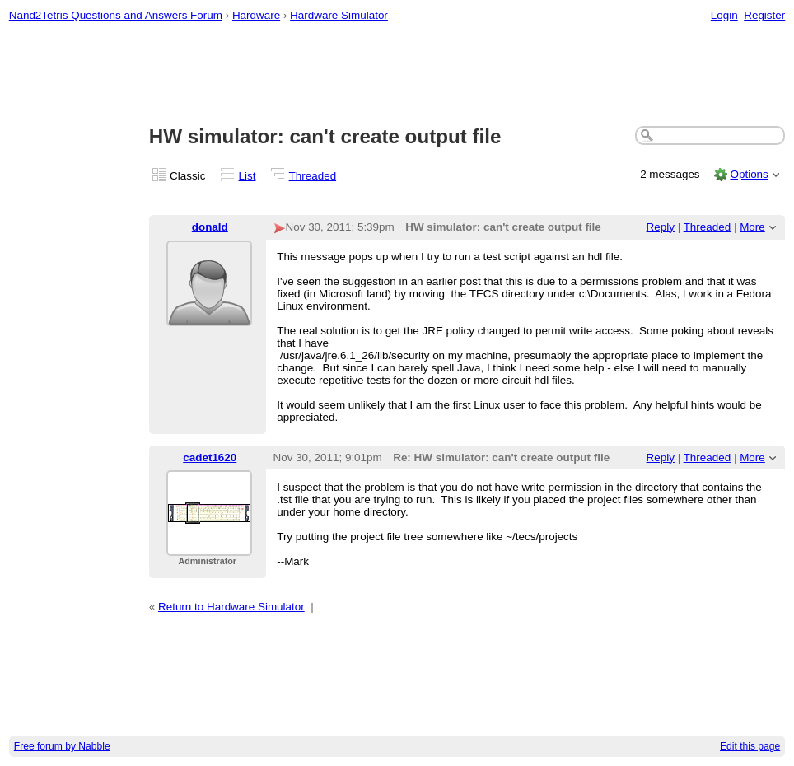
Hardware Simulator (339, 15)
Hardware (256, 15)
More (752, 227)
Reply (661, 227)
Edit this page (750, 746)
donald (210, 227)
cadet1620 (209, 457)
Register (764, 15)
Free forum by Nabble (62, 746)
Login (724, 15)
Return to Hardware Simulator (231, 606)
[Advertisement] (397, 75)
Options (749, 174)
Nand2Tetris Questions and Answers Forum (115, 15)
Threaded (313, 176)
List (247, 176)
